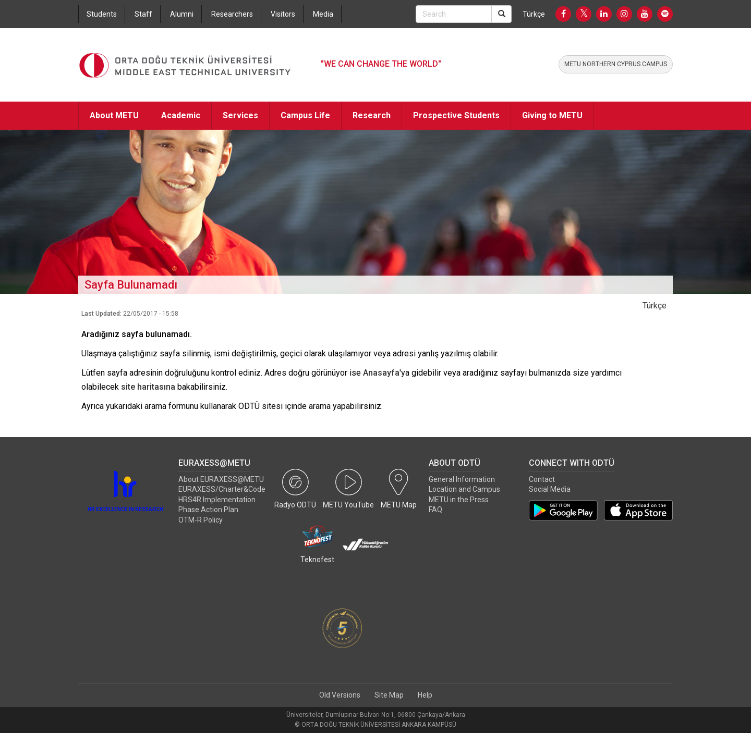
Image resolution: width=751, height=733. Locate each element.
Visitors (283, 14)
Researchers (232, 14)
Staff (143, 14)
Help (425, 695)
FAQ (435, 509)
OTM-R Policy (200, 520)
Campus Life (305, 115)
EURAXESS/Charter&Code (221, 489)
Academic (180, 115)
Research (372, 115)
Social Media (550, 489)
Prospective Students (456, 115)
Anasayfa (381, 373)
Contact (542, 479)
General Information (462, 479)
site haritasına (148, 387)
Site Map (389, 695)
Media (323, 14)
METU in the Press (459, 499)
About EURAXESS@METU (221, 479)
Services (240, 115)
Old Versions (339, 695)
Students (102, 14)
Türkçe (534, 14)
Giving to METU (552, 115)
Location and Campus (464, 489)
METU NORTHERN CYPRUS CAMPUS (615, 64)
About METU (114, 115)
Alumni (181, 14)
